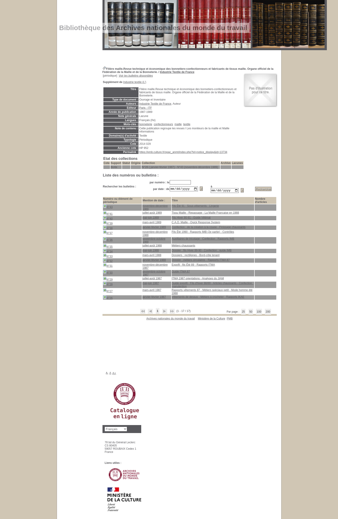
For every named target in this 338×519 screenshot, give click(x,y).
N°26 (108, 298)
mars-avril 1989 (151, 223)
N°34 (108, 251)
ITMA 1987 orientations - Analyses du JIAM (198, 279)
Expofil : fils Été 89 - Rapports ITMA (193, 265)
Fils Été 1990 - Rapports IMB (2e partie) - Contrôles (203, 232)
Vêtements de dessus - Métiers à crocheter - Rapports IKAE (208, 297)
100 (259, 312)
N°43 (108, 207)
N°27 (108, 291)
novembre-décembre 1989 (155, 208)
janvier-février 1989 (154, 227)
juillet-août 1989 (152, 213)
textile (186, 124)
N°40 (108, 219)
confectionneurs (163, 124)
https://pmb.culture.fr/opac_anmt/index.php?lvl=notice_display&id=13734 (183, 152)
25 (243, 312)
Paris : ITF (145, 107)
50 (250, 312)
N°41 (108, 214)
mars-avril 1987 (151, 290)
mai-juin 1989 (150, 218)
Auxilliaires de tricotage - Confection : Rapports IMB (203, 239)
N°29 (108, 280)
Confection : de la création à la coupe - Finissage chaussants (209, 227)
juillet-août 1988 (152, 246)
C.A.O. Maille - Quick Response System (196, 223)
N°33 (108, 256)
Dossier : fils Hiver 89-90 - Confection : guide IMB (202, 251)
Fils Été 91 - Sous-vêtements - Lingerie (195, 206)
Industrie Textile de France (177, 72)
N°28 (108, 284)
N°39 (108, 223)
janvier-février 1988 (154, 260)
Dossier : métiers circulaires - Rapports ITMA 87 (201, 260)
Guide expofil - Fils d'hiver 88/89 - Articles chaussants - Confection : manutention (213, 285)
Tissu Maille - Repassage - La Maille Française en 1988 (205, 213)
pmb (230, 319)
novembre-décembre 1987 (155, 267)
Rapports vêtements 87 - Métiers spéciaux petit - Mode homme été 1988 (212, 292)
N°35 (108, 247)
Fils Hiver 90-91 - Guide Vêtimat (191, 218)
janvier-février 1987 (154, 297)
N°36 (108, 240)
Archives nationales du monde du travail (170, 319)
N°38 (108, 228)
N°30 (108, 273)
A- (107, 373)
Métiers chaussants (183, 246)
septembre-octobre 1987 (153, 274)
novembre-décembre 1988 (155, 234)
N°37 (108, 233)
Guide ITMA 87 (181, 272)
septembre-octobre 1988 (153, 241)
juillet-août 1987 (152, 279)
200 (268, 312)
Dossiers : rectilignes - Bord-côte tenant (196, 255)
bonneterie (145, 124)
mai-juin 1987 (150, 283)
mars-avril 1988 (151, 255)
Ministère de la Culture (211, 319)
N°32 (108, 261)
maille (178, 124)
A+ (114, 374)
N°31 (108, 266)
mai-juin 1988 (150, 251)
